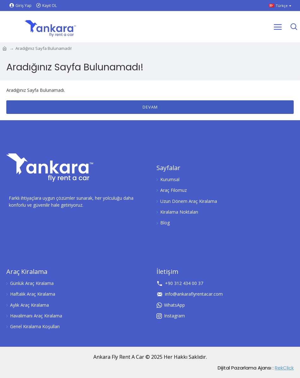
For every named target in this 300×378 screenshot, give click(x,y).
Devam (150, 107)
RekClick (284, 367)
